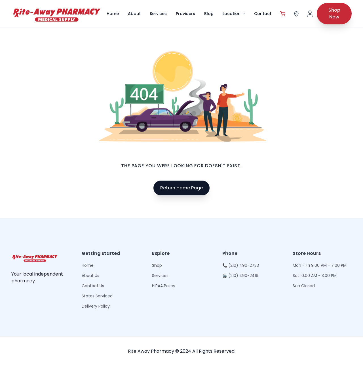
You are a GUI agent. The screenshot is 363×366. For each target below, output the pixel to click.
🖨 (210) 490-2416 (240, 275)
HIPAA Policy (163, 286)
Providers (185, 13)
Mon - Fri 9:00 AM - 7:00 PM (320, 265)
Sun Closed (304, 286)
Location (234, 13)
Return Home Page (181, 188)
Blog (209, 13)
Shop (157, 265)
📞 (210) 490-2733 (240, 265)
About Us (90, 275)
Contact (262, 13)
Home (113, 13)
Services (158, 13)
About (134, 13)
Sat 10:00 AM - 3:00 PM (315, 275)
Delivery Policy (96, 306)
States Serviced (97, 296)
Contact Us (93, 286)
